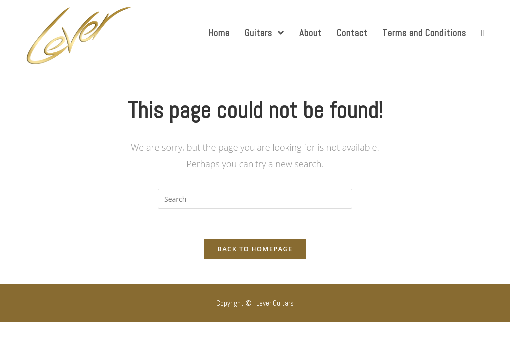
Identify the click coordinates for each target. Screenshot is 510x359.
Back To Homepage (254, 248)
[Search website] (483, 33)
